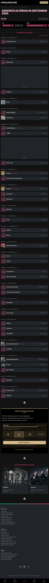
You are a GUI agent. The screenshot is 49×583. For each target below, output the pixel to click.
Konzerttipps (4, 531)
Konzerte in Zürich (5, 533)
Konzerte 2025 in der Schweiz (8, 541)
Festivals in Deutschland (7, 514)
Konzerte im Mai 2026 (6, 538)
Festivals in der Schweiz (7, 512)
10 (8, 434)
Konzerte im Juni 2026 (6, 539)
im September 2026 (23, 7)
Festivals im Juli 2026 (6, 520)
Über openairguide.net (6, 552)
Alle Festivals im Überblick (7, 523)
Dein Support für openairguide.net (9, 554)
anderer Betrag (40, 434)
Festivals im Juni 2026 (6, 518)
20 (19, 434)
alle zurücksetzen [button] (43, 18)
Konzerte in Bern (5, 535)
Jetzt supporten (43, 2)
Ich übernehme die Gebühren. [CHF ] (14, 438)
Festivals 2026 (4, 515)
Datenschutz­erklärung (6, 557)
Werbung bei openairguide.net (8, 555)
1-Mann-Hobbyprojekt (24, 416)
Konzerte (10, 7)
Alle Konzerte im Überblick (7, 544)
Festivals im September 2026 (8, 522)
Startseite (4, 7)
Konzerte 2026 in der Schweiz (8, 543)
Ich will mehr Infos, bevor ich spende (24, 449)
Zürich (15, 7)
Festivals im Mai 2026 (6, 517)
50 (30, 434)
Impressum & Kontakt (6, 559)
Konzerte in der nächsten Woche (9, 536)
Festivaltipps (4, 510)
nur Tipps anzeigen (44, 35)
